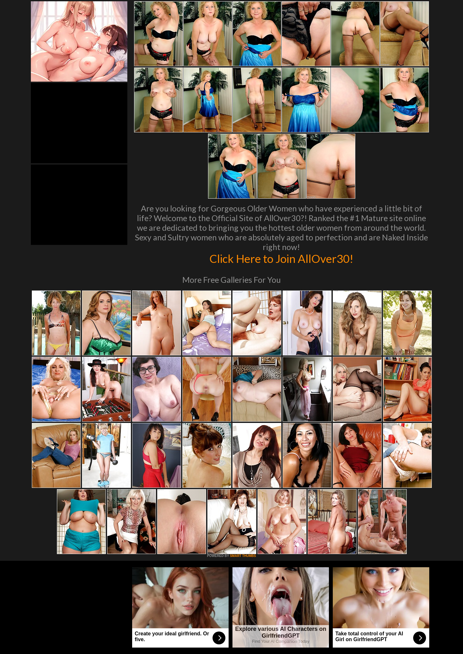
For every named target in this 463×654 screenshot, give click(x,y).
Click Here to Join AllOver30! (281, 258)
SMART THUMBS (243, 556)
